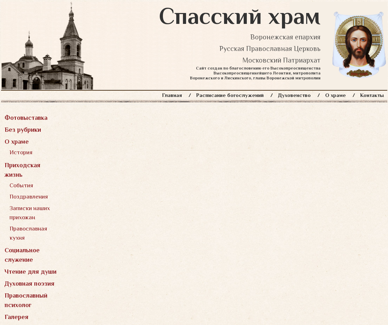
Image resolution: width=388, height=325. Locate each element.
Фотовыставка (26, 117)
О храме (335, 95)
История (21, 152)
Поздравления (28, 196)
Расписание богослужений (230, 95)
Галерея (16, 316)
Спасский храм (240, 16)
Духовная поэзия (29, 283)
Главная (172, 95)
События (21, 185)
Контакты (372, 95)
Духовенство (294, 95)
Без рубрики (23, 129)
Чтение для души (31, 271)
